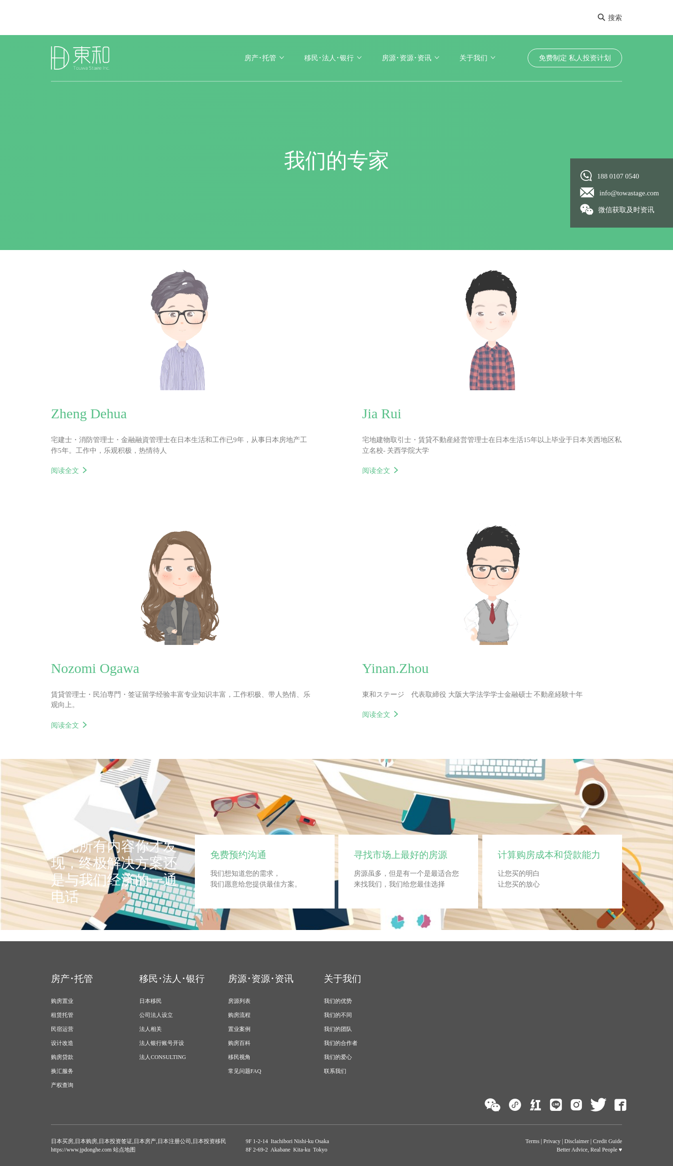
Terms (532, 1141)
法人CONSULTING (162, 1057)
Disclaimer (577, 1141)
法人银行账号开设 (161, 1043)
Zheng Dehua (89, 413)
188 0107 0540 (610, 176)
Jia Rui (381, 413)
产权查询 (62, 1085)
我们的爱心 (338, 1057)
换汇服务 (62, 1071)
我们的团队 (338, 1029)
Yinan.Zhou (395, 668)
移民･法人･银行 (329, 58)
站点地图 (124, 1149)
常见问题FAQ (244, 1071)
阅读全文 (65, 470)
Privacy (552, 1141)
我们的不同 (338, 1015)
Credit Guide (607, 1141)
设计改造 (62, 1043)
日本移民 (150, 1001)
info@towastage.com (620, 192)
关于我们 (473, 58)
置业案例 (239, 1029)
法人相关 (150, 1029)
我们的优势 (338, 1001)
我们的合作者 (341, 1043)
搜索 (610, 17)
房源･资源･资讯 (406, 58)
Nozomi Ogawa (95, 668)
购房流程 (239, 1015)
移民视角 (239, 1057)
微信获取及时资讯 (617, 209)
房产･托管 (260, 58)
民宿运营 (62, 1029)
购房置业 (62, 1001)
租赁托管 (62, 1015)
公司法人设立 (156, 1015)
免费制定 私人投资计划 (575, 58)
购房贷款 (62, 1057)
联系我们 (335, 1071)
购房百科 (239, 1043)
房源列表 (239, 1001)
